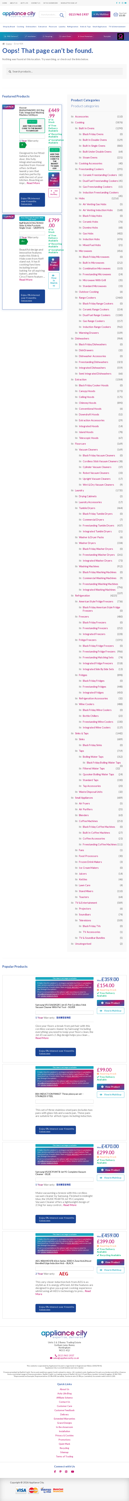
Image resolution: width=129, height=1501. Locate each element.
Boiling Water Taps (93, 756)
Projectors (85, 908)
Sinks (82, 739)
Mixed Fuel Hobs (92, 245)
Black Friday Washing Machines (99, 572)
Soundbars (85, 914)
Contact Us (35, 3)
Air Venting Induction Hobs (98, 210)
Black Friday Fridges (93, 680)
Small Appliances (100, 27)
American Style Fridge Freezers (96, 601)
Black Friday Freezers (94, 622)
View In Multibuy (53, 281)
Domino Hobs (90, 227)
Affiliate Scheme (64, 1397)
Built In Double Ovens (95, 139)
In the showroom (50, 3)
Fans (81, 850)
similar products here (49, 996)
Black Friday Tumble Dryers (98, 513)
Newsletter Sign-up (69, 3)
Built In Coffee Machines (96, 832)
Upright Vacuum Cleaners (97, 478)
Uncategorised (83, 943)
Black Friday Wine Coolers (97, 710)
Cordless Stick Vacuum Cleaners (100, 461)
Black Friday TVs (92, 926)
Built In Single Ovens (94, 145)
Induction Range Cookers (97, 326)
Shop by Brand (9, 27)
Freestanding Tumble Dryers (98, 525)
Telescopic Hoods (88, 438)
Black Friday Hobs (92, 215)
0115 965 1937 (79, 14)
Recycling (48, 36)
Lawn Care (84, 885)
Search (62, 15)
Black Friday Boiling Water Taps (104, 762)
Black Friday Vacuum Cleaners (99, 455)
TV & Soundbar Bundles (92, 937)
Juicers (83, 873)
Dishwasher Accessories (92, 356)
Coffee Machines (88, 821)
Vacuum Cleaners (88, 449)
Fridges (83, 675)
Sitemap (64, 1452)
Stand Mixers (86, 891)
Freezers (84, 616)
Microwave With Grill (94, 280)
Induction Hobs (91, 239)
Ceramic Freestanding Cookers (100, 175)
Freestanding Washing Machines (100, 584)
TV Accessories (91, 932)
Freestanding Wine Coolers (98, 721)
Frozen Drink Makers (90, 861)
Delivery (64, 1414)
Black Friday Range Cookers (98, 303)
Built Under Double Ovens (97, 151)
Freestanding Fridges (94, 686)
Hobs (82, 198)
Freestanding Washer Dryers (99, 554)
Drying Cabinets (88, 496)
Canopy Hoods (87, 391)
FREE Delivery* (12, 36)
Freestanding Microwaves (97, 274)
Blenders (84, 815)
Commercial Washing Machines (99, 578)
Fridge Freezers (87, 640)
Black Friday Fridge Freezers (98, 645)
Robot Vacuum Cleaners (96, 472)
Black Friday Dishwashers (92, 344)
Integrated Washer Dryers (97, 560)
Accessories (82, 116)
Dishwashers (31, 27)
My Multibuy (102, 14)
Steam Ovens (90, 157)
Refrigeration (72, 27)
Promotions (64, 1439)
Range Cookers (87, 297)
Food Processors (88, 856)
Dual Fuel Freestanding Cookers (100, 180)
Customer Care (64, 1406)
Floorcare (53, 27)
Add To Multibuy (54, 192)
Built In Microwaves (93, 262)
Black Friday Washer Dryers (98, 548)
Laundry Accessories (90, 502)
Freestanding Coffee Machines (100, 844)
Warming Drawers (89, 332)
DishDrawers (86, 350)
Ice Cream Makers (89, 867)
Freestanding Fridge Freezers (99, 651)
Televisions (85, 920)
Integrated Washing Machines (99, 589)
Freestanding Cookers (91, 169)
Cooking (20, 27)
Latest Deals (66, 36)
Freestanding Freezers (95, 628)
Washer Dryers (87, 543)
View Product (54, 180)
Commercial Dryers (93, 519)
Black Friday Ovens (93, 134)
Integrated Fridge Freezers (98, 663)
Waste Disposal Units (90, 791)
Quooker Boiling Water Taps (98, 774)
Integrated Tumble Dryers (97, 531)
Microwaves (85, 251)
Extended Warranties (64, 1418)
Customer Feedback (64, 1410)
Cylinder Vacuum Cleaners (97, 467)
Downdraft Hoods (89, 414)
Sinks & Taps (85, 27)
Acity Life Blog (64, 1393)
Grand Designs (64, 1423)
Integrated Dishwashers (92, 367)
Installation (32, 36)
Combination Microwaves (97, 268)
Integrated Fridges (93, 692)
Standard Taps (90, 780)
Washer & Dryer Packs (91, 537)
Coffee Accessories (94, 838)
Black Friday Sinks (92, 745)
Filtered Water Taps (94, 768)
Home (4, 3)
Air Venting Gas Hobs (94, 204)
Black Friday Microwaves (96, 256)
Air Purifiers (86, 809)
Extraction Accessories (91, 420)
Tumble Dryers (87, 508)
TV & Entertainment (117, 27)
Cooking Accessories (90, 163)
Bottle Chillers (91, 715)
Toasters (84, 897)
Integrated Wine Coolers (97, 727)
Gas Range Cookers (93, 321)
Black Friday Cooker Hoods (94, 385)
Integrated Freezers (94, 634)
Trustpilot (107, 36)
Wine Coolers (86, 704)
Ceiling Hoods (86, 397)
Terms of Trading (64, 1456)
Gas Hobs (88, 233)
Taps (81, 750)
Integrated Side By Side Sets (98, 669)
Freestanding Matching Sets (98, 657)
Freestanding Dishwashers (93, 362)
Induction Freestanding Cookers (101, 192)
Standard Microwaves (94, 286)
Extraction (42, 27)
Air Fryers (84, 803)
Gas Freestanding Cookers (97, 186)
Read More (33, 182)
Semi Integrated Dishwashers (95, 373)
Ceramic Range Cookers (96, 309)
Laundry (62, 27)
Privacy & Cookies (64, 1435)
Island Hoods (86, 432)
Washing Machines (89, 566)
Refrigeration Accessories (93, 698)
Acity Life (24, 3)
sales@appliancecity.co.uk (47, 994)
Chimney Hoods (87, 402)
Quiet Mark (64, 1444)
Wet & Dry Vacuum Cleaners (98, 484)
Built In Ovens (86, 128)
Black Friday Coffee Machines (99, 826)
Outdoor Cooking (89, 291)
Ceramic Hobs (90, 221)
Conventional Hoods (90, 408)
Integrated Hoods (89, 426)
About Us (13, 3)
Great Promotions (86, 36)
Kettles (83, 879)
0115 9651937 (73, 987)
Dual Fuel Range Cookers (96, 315)
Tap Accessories (92, 786)
